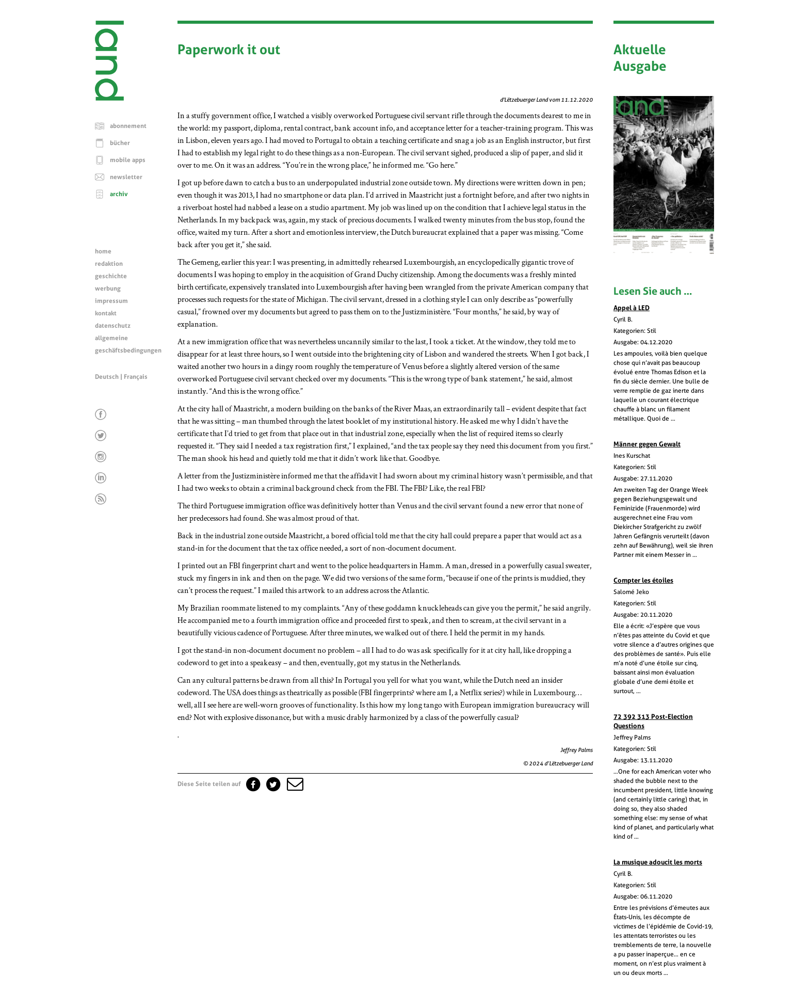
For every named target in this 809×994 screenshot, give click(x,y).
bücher (120, 143)
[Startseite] (109, 98)
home (103, 251)
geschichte (111, 276)
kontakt (106, 313)
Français (136, 376)
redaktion (109, 263)
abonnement (128, 126)
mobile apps (127, 160)
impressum (111, 300)
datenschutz (113, 325)
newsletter (126, 177)
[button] (294, 784)
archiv (119, 194)
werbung (108, 288)
